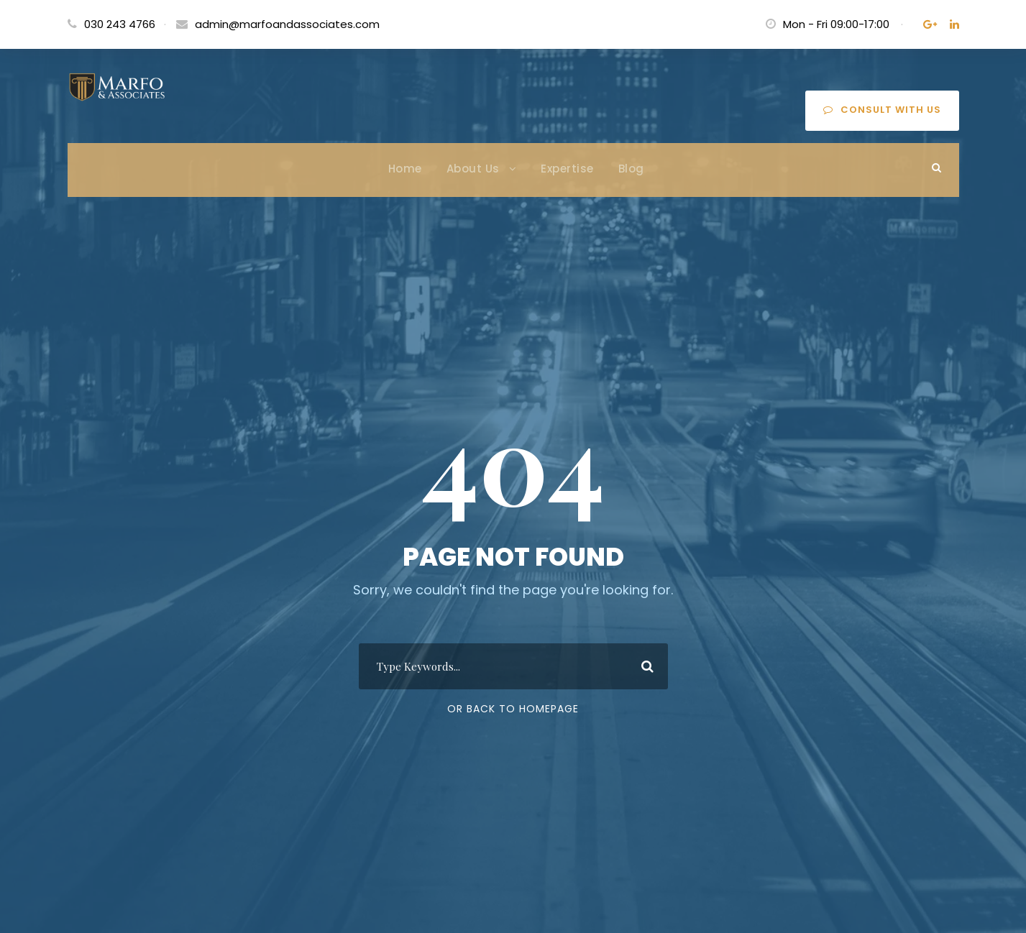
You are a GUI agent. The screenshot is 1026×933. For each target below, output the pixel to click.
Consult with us (882, 109)
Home (405, 168)
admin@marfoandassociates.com (287, 24)
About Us (473, 168)
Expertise (567, 168)
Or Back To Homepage (513, 709)
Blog (631, 168)
